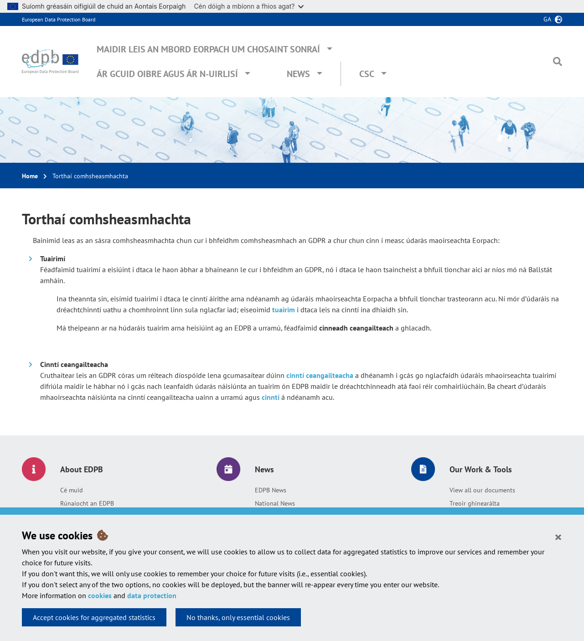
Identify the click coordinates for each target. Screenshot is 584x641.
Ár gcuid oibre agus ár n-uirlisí (167, 74)
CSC (366, 74)
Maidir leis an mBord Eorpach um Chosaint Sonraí (208, 49)
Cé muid (71, 490)
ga (547, 19)
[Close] (558, 536)
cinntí (270, 397)
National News (275, 503)
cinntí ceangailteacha (319, 375)
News (298, 74)
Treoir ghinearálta (475, 503)
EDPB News (270, 490)
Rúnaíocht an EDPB (87, 503)
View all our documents (482, 490)
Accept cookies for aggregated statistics (94, 617)
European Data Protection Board (58, 19)
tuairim (284, 309)
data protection (151, 595)
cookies (100, 595)
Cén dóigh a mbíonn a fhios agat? (249, 6)
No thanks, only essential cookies (238, 617)
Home (30, 176)
